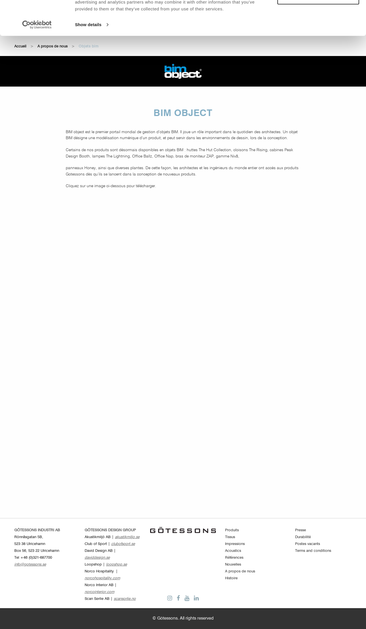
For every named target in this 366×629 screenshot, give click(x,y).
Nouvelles (233, 564)
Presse (300, 530)
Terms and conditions (313, 551)
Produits (232, 530)
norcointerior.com (99, 592)
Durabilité (303, 537)
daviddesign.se (97, 558)
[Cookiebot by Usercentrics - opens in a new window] (37, 57)
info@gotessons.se (30, 564)
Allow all (318, 13)
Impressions (235, 544)
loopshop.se (116, 564)
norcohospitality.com (102, 578)
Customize (318, 30)
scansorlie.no (125, 599)
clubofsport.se (123, 544)
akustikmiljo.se (127, 537)
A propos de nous (240, 571)
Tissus (230, 537)
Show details (88, 57)
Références (234, 558)
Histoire (231, 578)
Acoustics (233, 551)
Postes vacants (307, 544)
